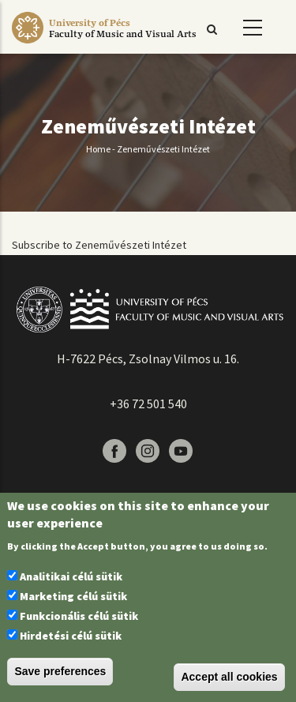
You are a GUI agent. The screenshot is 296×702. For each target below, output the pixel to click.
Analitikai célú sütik (71, 576)
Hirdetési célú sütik (71, 636)
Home (98, 149)
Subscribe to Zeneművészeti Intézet (99, 245)
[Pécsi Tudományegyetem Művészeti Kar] (123, 43)
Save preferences (60, 671)
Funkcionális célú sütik (79, 616)
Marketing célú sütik (73, 596)
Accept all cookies (229, 676)
